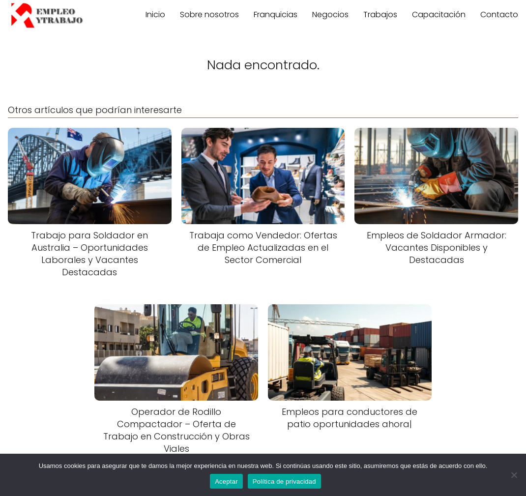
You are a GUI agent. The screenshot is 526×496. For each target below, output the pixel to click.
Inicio (155, 14)
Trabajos (380, 14)
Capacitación (439, 14)
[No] (514, 475)
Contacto (499, 14)
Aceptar (226, 481)
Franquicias (275, 14)
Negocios (330, 14)
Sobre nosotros (209, 14)
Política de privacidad (284, 481)
